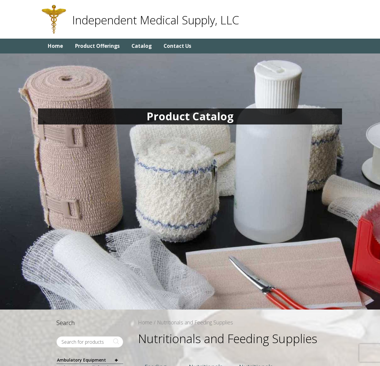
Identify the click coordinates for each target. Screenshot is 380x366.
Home (55, 45)
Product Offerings (97, 45)
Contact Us (177, 45)
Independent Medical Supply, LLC (155, 20)
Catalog (142, 45)
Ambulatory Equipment (90, 360)
